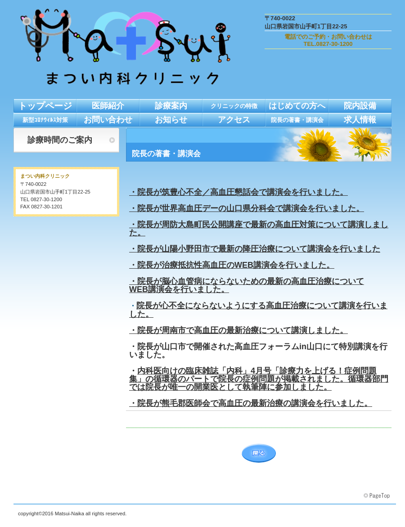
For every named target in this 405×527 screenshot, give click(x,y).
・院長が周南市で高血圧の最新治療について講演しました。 (238, 330)
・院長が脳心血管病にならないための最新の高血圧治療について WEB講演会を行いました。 (246, 285)
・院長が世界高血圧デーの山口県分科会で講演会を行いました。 (246, 208)
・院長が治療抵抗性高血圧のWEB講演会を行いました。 (231, 265)
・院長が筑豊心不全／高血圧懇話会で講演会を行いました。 (238, 192)
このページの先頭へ (378, 496)
